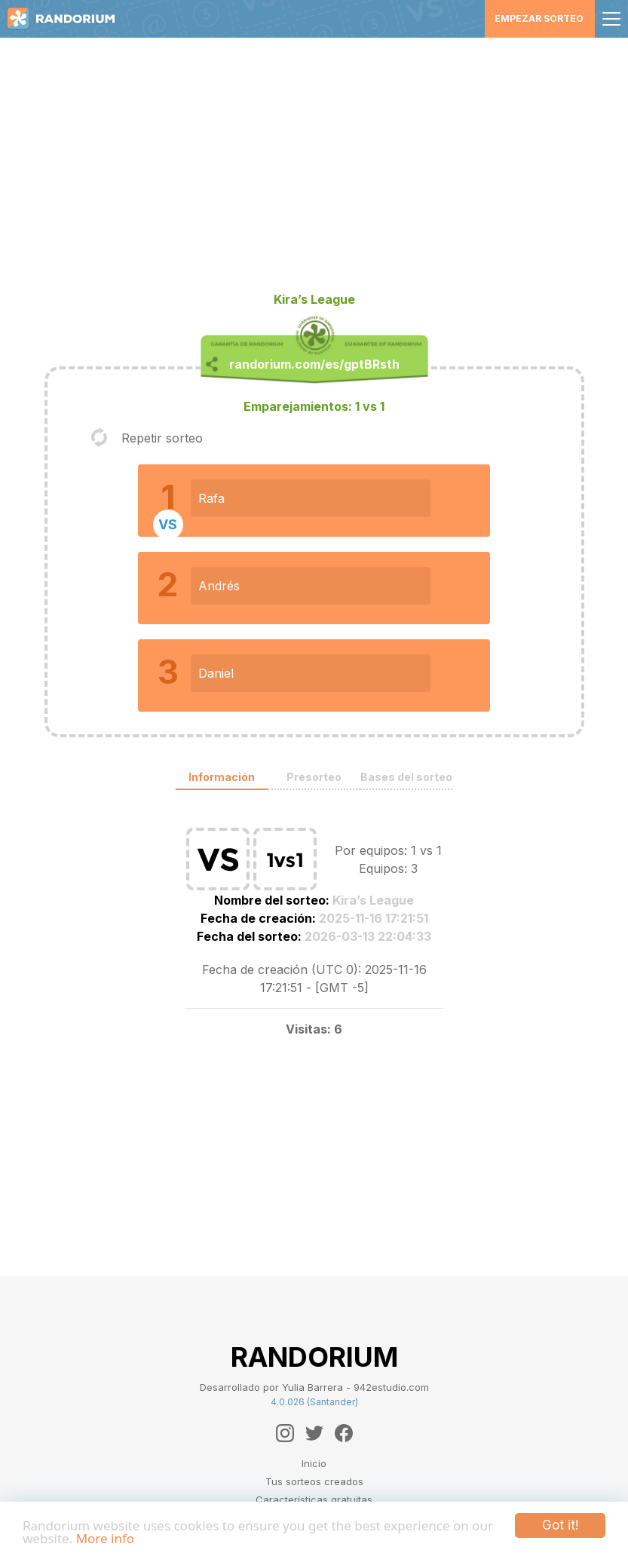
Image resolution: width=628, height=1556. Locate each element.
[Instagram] (285, 1433)
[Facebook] (344, 1433)
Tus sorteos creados (314, 1481)
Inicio (314, 1463)
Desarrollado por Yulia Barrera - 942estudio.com (314, 1387)
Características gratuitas (314, 1499)
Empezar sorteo (539, 18)
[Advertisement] (314, 170)
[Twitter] (314, 1433)
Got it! (560, 1525)
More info (105, 1538)
